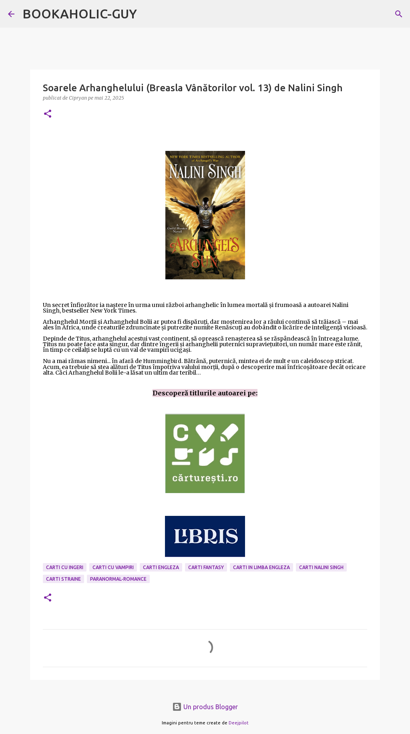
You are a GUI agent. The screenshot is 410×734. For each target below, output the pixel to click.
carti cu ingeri (64, 567)
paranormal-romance (118, 579)
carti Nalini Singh (321, 567)
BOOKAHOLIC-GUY (79, 13)
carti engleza (161, 567)
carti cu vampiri (113, 567)
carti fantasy (206, 567)
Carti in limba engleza (261, 567)
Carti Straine (63, 579)
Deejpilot (239, 722)
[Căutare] (399, 14)
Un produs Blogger (205, 706)
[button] (47, 114)
